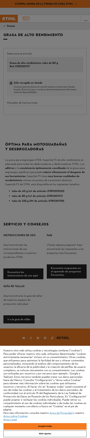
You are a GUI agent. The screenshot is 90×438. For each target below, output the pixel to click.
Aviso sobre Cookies (15, 416)
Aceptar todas (45, 426)
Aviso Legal (10, 420)
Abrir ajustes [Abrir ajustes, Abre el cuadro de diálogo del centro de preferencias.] (45, 433)
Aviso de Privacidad (61, 413)
